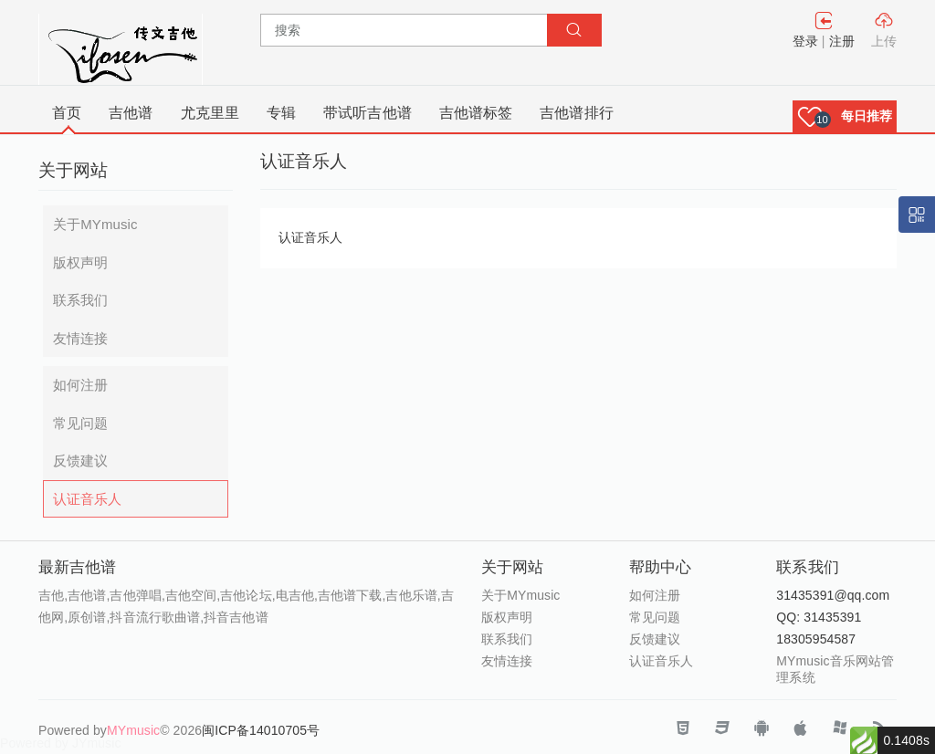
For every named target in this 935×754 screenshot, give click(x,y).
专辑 (281, 112)
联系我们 (80, 300)
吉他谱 (130, 112)
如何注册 (80, 385)
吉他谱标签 (476, 112)
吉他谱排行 (577, 112)
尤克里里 (210, 112)
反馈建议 (80, 460)
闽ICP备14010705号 (261, 730)
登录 (805, 41)
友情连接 (80, 338)
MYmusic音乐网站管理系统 (835, 669)
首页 (66, 112)
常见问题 (80, 423)
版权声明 (80, 262)
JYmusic (96, 743)
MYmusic (133, 730)
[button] (845, 116)
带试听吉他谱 (367, 112)
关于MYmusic (95, 224)
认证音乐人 (87, 499)
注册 (842, 41)
